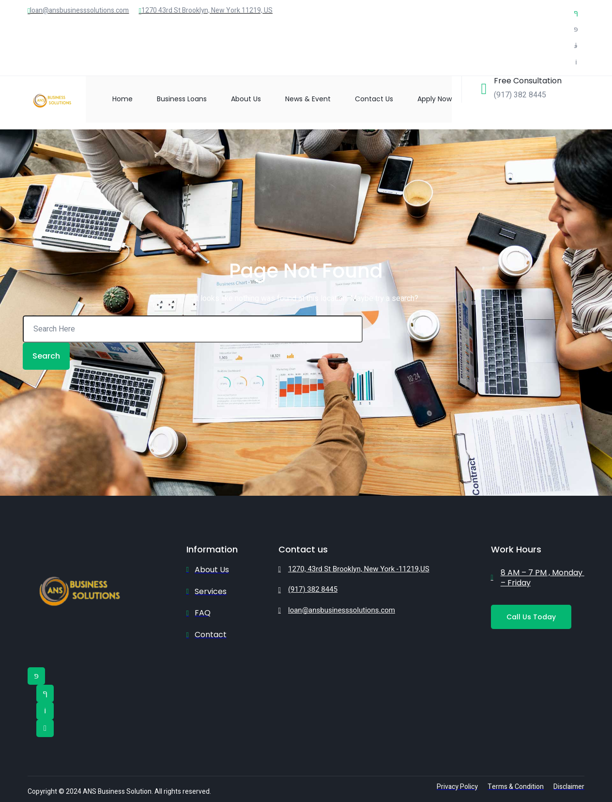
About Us (246, 99)
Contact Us (374, 99)
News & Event (308, 99)
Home (122, 99)
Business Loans (182, 99)
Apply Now (434, 99)
